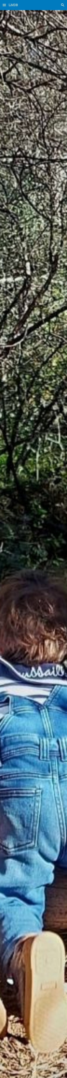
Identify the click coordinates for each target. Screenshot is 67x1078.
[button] (4, 5)
